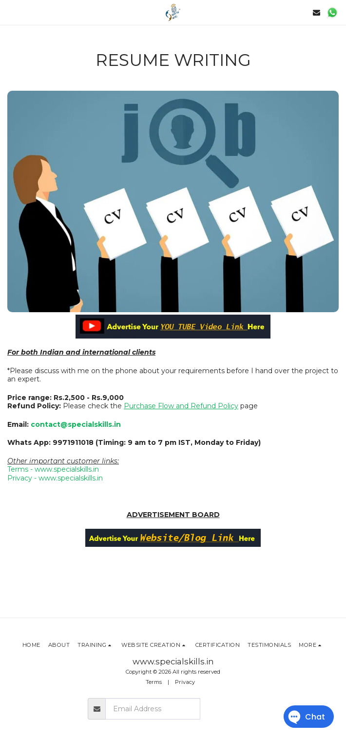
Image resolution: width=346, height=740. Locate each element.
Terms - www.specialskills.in (53, 469)
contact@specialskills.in (76, 424)
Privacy (185, 682)
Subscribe (229, 708)
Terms (154, 682)
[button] (10, 12)
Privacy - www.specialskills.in (55, 478)
